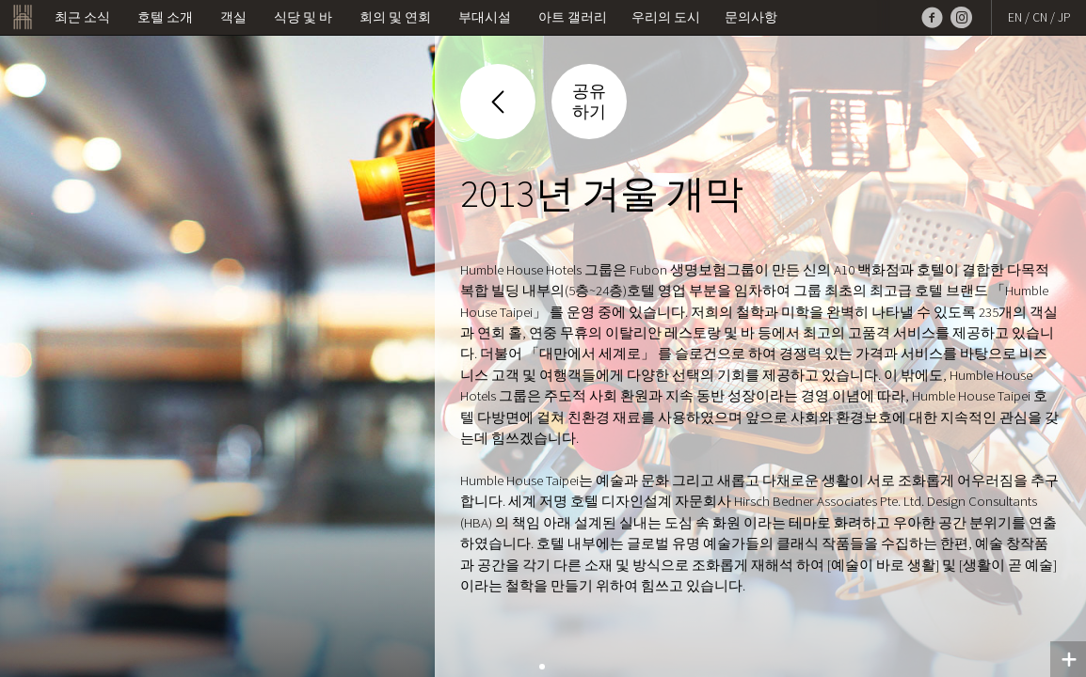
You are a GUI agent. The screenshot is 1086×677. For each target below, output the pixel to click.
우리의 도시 (665, 17)
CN (1039, 17)
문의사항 (751, 17)
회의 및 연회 (395, 17)
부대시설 (484, 17)
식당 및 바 (303, 17)
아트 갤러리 (572, 17)
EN (1015, 17)
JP (1064, 17)
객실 (233, 17)
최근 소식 (82, 17)
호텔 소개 (165, 17)
